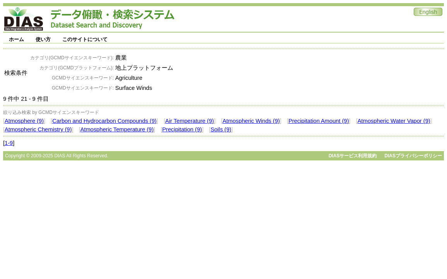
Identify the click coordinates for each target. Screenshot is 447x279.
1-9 (9, 143)
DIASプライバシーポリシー (413, 155)
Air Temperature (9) (189, 121)
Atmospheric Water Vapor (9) (394, 121)
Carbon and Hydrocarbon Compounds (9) (104, 121)
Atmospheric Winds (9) (251, 121)
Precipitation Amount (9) (318, 121)
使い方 (43, 39)
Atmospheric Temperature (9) (117, 129)
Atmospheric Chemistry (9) (38, 129)
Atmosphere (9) (24, 121)
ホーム (16, 39)
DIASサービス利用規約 (353, 155)
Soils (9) (220, 129)
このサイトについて (84, 39)
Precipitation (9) (182, 129)
